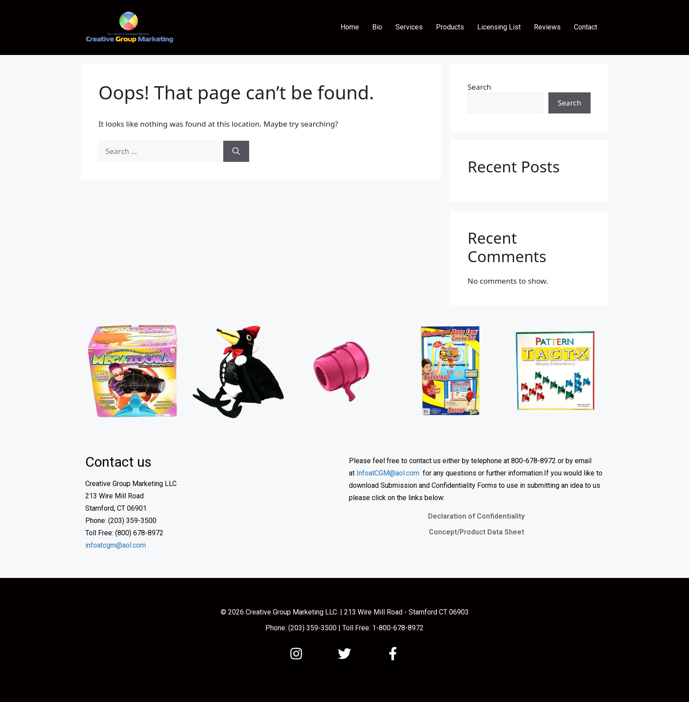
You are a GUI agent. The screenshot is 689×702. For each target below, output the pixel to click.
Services (409, 27)
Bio (377, 27)
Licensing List (499, 27)
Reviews (547, 27)
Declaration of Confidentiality (476, 516)
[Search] (236, 151)
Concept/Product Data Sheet (476, 532)
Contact (585, 27)
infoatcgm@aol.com (115, 545)
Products (450, 27)
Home (350, 27)
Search (479, 87)
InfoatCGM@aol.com (387, 473)
